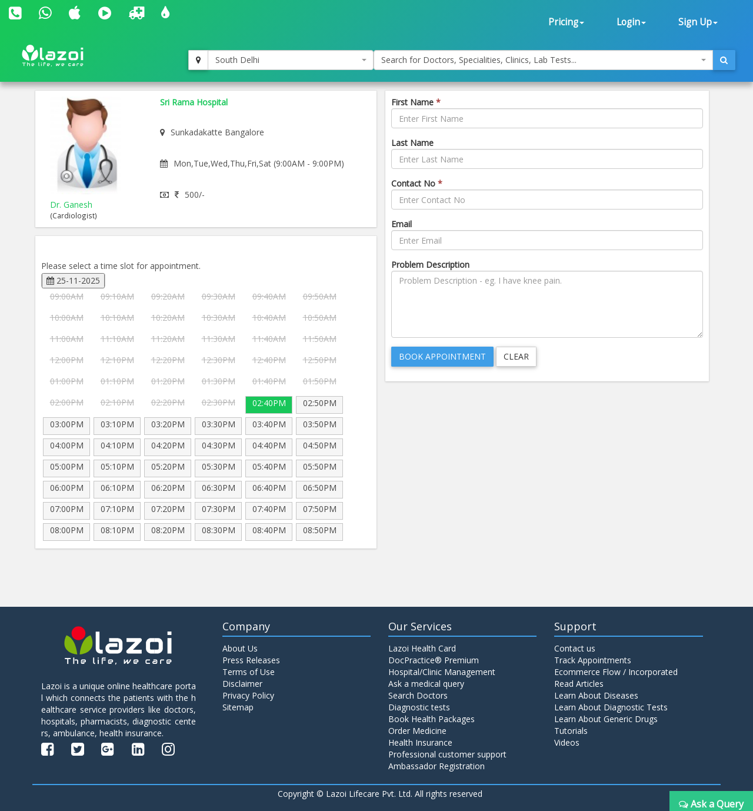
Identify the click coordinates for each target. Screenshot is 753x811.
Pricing (566, 22)
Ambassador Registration (436, 766)
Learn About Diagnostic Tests (611, 707)
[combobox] (291, 60)
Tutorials (571, 730)
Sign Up (698, 22)
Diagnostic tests (419, 707)
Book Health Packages (431, 718)
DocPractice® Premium (433, 660)
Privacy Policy (248, 695)
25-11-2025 (73, 280)
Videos (566, 742)
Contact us (574, 648)
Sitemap (238, 707)
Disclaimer (242, 683)
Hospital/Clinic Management (441, 671)
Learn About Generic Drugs (606, 718)
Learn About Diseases (596, 695)
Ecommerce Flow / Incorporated (616, 671)
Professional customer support (447, 754)
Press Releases (251, 660)
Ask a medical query (426, 683)
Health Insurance (420, 742)
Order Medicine (417, 730)
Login (631, 22)
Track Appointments (592, 660)
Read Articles (579, 683)
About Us (240, 648)
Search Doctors (418, 695)
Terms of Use (248, 671)
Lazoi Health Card (422, 648)
